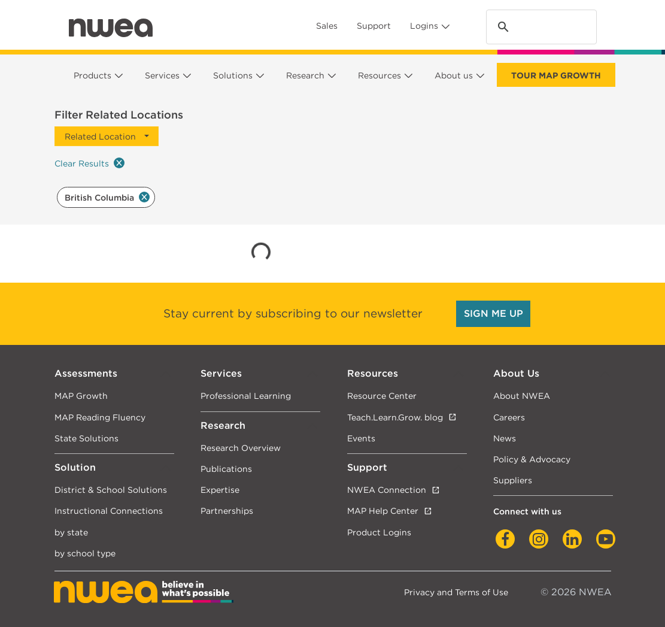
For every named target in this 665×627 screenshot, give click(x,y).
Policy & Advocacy (531, 459)
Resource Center (382, 395)
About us (454, 75)
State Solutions (86, 438)
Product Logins (379, 532)
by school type (85, 553)
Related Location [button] (100, 136)
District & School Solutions (110, 489)
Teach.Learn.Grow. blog (395, 417)
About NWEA (521, 395)
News (504, 438)
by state (71, 532)
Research (305, 75)
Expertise (220, 489)
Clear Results (89, 162)
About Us (516, 373)
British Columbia (107, 197)
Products (92, 75)
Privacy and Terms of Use (456, 592)
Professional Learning (246, 395)
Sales (327, 26)
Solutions (233, 75)
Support (374, 26)
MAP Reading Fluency (99, 417)
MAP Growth (81, 395)
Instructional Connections (108, 510)
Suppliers (512, 480)
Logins (424, 26)
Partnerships (227, 510)
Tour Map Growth (556, 75)
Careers (509, 417)
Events (361, 438)
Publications (226, 469)
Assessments (85, 373)
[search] (539, 27)
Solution (75, 467)
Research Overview (241, 448)
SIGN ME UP (493, 313)
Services (162, 75)
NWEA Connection (386, 489)
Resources (379, 75)
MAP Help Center (382, 510)
